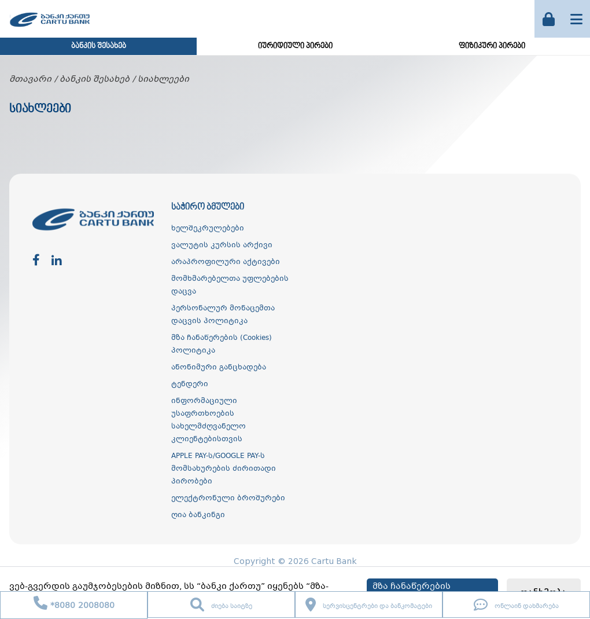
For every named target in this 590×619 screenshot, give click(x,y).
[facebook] (36, 261)
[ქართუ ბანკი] (49, 28)
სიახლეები (163, 79)
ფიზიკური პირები (492, 46)
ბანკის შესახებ (98, 46)
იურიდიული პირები (295, 46)
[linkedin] (56, 261)
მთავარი (30, 79)
